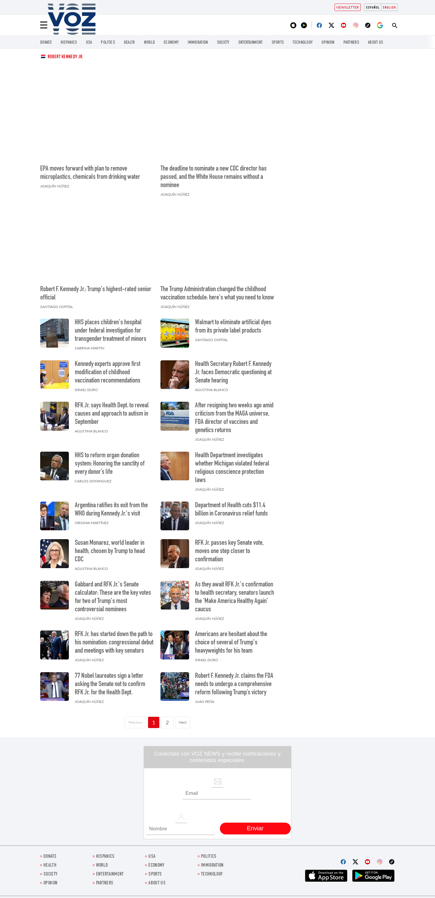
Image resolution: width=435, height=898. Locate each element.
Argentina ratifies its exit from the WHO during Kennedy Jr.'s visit (111, 510)
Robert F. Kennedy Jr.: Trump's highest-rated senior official (95, 294)
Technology (303, 42)
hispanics (69, 42)
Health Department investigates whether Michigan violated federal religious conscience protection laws (232, 468)
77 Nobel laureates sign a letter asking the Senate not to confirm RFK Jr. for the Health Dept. (110, 684)
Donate (46, 42)
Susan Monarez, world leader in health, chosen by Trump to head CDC (110, 551)
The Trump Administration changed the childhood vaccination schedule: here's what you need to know (217, 294)
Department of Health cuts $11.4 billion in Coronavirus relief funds (231, 510)
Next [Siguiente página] (187, 722)
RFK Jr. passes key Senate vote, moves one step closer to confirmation (229, 551)
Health (129, 42)
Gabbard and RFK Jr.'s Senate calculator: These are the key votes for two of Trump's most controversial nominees (113, 597)
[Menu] (43, 25)
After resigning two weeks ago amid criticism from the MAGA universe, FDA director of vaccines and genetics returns (234, 418)
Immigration (198, 42)
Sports (278, 42)
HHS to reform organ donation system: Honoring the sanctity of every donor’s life (110, 464)
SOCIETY (223, 42)
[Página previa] (132, 722)
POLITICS (108, 42)
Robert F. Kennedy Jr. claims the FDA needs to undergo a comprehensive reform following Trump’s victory (234, 684)
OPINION (328, 42)
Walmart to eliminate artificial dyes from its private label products (233, 327)
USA (89, 42)
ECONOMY (171, 42)
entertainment (250, 42)
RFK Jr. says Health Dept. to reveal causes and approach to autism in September (112, 414)
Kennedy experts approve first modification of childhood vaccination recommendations (107, 373)
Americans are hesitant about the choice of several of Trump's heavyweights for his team (231, 643)
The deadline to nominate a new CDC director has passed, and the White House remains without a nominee (213, 177)
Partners (351, 42)
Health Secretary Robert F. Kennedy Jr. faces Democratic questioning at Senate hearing (233, 373)
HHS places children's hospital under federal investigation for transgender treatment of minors (110, 331)
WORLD (149, 42)
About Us (375, 42)
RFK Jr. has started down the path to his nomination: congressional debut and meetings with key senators (114, 643)
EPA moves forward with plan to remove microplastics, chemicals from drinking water (90, 173)
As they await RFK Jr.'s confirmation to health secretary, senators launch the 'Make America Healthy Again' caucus (234, 597)
